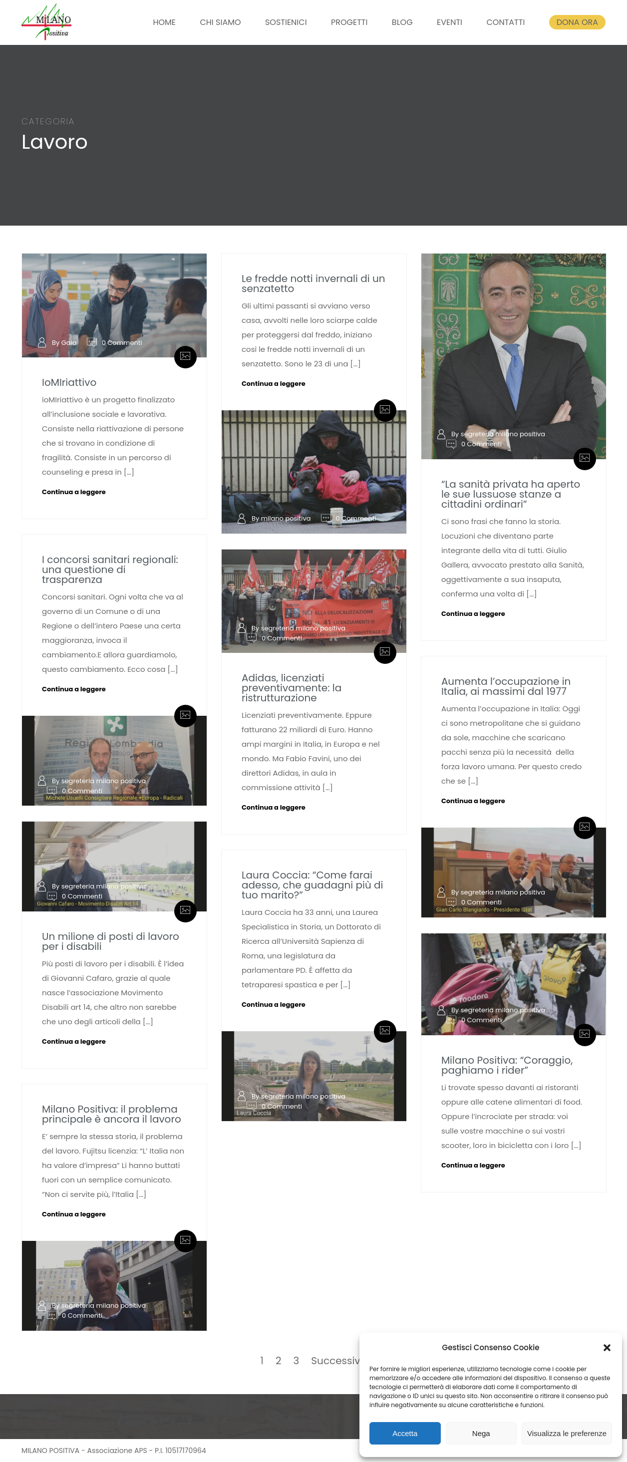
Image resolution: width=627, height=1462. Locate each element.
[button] (607, 1348)
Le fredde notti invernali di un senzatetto (313, 283)
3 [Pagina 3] (297, 1361)
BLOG (402, 22)
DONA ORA (577, 22)
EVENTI (449, 22)
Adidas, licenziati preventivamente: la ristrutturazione (291, 688)
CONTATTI (505, 22)
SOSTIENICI (286, 22)
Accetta (404, 1433)
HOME (164, 22)
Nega (481, 1433)
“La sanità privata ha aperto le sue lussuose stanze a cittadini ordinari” (510, 494)
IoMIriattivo (69, 382)
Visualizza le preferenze (567, 1433)
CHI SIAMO (220, 22)
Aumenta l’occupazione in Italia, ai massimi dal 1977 (506, 686)
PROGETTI (349, 22)
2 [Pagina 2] (279, 1361)
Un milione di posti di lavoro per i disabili (110, 941)
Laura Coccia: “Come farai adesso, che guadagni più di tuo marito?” (312, 885)
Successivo (338, 1361)
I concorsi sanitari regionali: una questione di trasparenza (110, 569)
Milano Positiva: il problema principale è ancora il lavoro (111, 1114)
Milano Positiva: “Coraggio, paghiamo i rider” (507, 1065)
